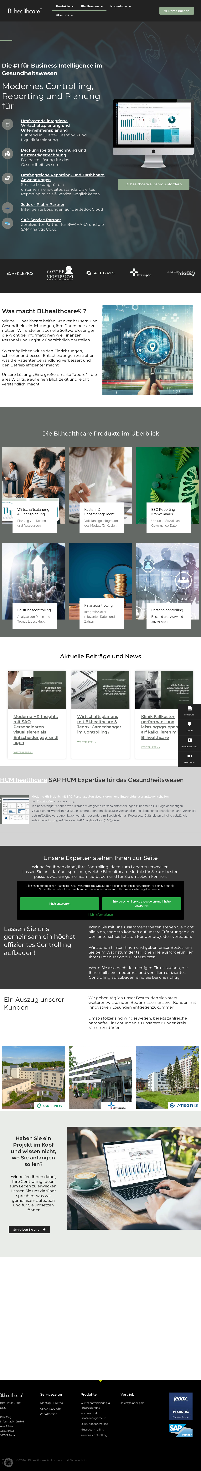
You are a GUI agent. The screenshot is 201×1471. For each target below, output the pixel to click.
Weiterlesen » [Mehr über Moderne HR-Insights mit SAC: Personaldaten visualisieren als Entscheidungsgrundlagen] (23, 752)
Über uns (64, 15)
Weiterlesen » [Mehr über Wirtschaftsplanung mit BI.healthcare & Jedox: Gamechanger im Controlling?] (86, 742)
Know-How (120, 6)
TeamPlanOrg (45, 801)
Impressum (59, 1460)
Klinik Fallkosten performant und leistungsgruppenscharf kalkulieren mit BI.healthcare (163, 727)
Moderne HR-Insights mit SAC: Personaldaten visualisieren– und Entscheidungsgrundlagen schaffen (100, 797)
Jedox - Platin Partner (42, 204)
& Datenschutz (77, 1460)
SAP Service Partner (41, 220)
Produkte (64, 6)
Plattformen (92, 6)
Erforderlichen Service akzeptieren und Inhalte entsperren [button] (142, 903)
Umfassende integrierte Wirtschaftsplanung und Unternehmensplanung (45, 126)
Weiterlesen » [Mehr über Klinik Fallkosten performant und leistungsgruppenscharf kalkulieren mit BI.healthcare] (150, 747)
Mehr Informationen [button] (100, 914)
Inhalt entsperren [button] (59, 903)
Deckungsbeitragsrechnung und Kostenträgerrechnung (53, 152)
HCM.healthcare (23, 780)
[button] (8, 1462)
